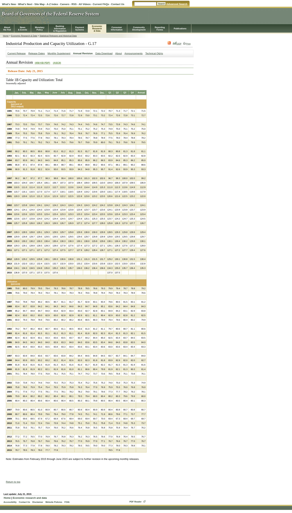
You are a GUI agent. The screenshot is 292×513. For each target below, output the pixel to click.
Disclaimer (37, 502)
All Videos (85, 4)
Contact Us (117, 4)
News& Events (22, 28)
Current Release (16, 53)
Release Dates (36, 53)
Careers (64, 4)
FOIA (67, 502)
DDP (177, 44)
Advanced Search (176, 4)
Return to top (13, 481)
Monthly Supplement (58, 53)
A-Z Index (52, 4)
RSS (74, 4)
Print (186, 44)
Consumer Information (117, 28)
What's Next (25, 4)
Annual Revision (83, 53)
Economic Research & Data (24, 36)
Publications (180, 28)
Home (6, 36)
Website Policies (53, 502)
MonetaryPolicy (39, 28)
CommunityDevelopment (138, 28)
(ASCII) (57, 63)
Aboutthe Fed (7, 28)
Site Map (39, 4)
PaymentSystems (79, 28)
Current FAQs (101, 4)
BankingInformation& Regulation (59, 28)
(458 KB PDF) (42, 63)
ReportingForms (160, 28)
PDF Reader (135, 502)
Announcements (133, 53)
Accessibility (10, 502)
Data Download (104, 53)
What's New (9, 4)
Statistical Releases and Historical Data (58, 36)
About (118, 53)
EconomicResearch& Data (97, 28)
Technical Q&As (154, 53)
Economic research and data (30, 497)
